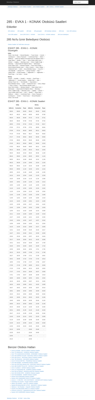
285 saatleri (20, 31)
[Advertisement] (47, 2)
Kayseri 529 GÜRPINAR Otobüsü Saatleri (22, 376)
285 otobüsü (11, 31)
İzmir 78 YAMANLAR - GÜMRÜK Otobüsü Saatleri (25, 352)
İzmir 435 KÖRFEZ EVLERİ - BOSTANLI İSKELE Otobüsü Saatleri (29, 355)
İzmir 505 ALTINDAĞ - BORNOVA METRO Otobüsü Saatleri (27, 371)
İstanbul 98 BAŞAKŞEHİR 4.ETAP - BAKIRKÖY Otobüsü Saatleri (29, 385)
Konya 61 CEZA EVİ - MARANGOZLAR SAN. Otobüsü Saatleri (28, 390)
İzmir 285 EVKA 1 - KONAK (27, 34)
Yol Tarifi (20, 398)
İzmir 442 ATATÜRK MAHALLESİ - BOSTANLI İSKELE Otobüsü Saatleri (30, 364)
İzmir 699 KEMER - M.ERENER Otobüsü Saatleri (24, 362)
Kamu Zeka (27, 398)
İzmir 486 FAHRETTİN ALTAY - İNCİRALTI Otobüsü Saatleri (27, 366)
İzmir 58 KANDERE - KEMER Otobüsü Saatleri (24, 374)
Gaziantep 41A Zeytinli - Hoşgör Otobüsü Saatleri (24, 381)
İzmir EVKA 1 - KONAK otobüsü (46, 34)
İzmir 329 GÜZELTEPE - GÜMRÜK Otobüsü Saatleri (25, 373)
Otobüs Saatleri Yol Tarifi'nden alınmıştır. (19, 44)
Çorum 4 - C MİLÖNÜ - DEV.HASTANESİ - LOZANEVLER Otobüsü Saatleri (31, 380)
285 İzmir (61, 31)
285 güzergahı (38, 31)
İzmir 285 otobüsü (71, 31)
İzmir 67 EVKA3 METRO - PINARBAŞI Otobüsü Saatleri (26, 361)
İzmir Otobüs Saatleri (25, 6)
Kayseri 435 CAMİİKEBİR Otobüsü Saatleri (23, 392)
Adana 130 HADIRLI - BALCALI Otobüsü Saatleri (24, 383)
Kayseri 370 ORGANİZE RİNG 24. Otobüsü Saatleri (25, 388)
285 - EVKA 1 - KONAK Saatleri (55, 6)
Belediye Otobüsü (13, 2)
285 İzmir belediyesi (63, 34)
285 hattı (29, 31)
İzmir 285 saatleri (12, 34)
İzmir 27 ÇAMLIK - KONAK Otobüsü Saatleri (23, 368)
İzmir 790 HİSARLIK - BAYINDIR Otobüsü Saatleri (25, 359)
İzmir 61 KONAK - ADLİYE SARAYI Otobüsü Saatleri (25, 350)
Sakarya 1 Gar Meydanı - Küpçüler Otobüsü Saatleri (25, 387)
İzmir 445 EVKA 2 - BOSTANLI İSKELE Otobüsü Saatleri (26, 357)
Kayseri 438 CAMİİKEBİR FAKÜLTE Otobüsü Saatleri (25, 378)
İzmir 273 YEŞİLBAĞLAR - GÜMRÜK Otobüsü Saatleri (26, 369)
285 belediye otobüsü (50, 31)
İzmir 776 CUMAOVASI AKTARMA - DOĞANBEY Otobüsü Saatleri (29, 354)
